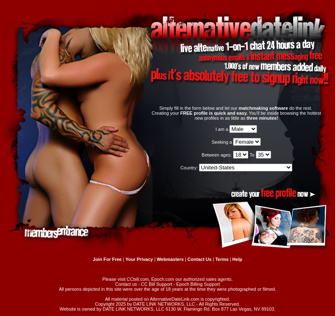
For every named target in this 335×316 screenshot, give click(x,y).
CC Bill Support (156, 284)
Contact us (126, 284)
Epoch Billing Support (198, 284)
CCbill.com (138, 279)
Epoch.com (162, 279)
